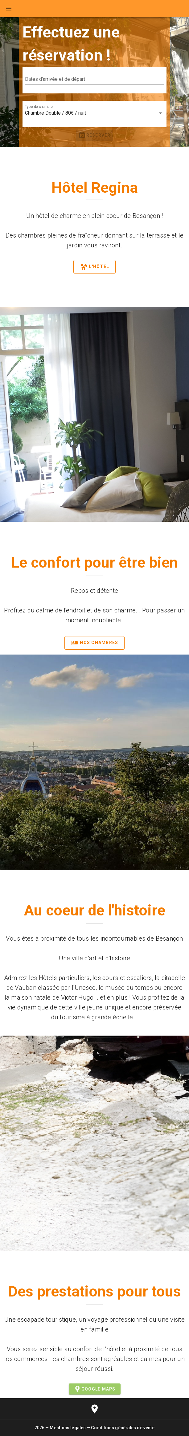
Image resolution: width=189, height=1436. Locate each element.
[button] (94, 79)
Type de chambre (39, 106)
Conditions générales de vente (122, 1427)
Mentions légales (68, 1427)
